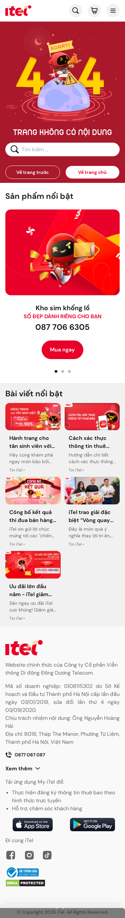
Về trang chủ (92, 172)
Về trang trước (32, 172)
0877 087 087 (25, 754)
